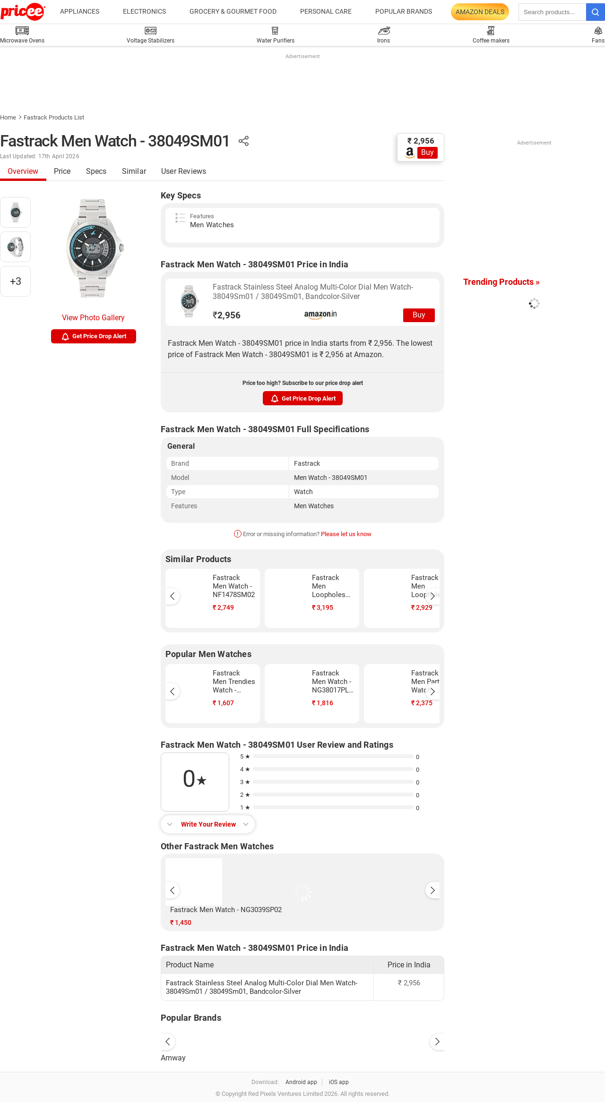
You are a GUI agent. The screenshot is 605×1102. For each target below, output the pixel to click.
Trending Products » (501, 282)
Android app (301, 1082)
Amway (173, 1057)
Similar (134, 171)
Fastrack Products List (54, 117)
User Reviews (183, 171)
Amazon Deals (480, 12)
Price (62, 171)
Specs (96, 171)
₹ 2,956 (420, 140)
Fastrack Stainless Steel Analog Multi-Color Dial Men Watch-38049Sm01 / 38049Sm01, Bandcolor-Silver (313, 291)
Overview (23, 171)
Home (8, 117)
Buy (427, 152)
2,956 (227, 315)
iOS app (339, 1082)
